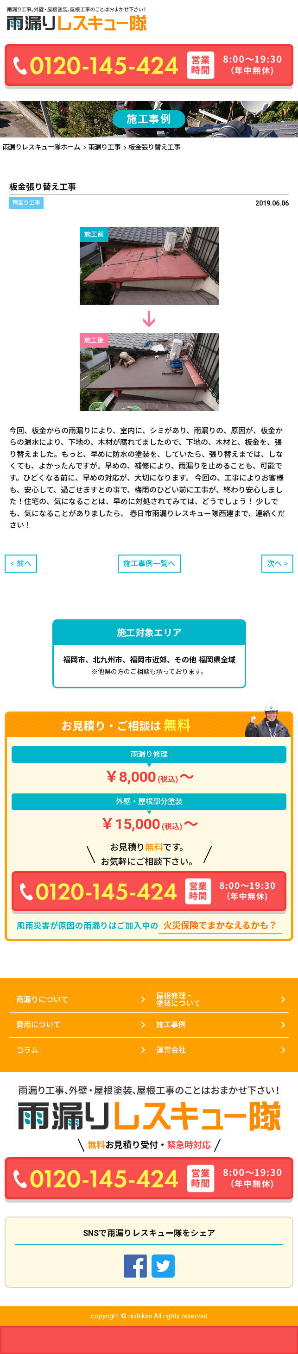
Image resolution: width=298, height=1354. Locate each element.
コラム (27, 1050)
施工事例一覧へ (149, 563)
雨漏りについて (42, 999)
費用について (38, 1024)
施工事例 (171, 1024)
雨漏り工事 (104, 147)
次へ (274, 563)
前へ (24, 563)
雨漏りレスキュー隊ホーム (41, 147)
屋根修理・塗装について (178, 1000)
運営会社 (171, 1050)
